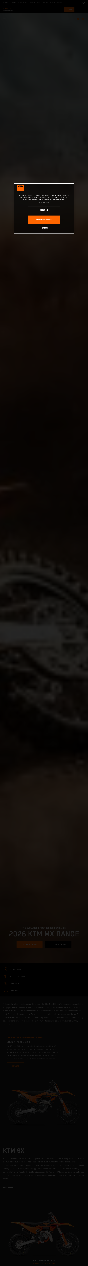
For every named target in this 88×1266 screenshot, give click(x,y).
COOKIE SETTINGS (44, 228)
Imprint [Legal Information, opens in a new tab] (47, 202)
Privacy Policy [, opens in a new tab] (42, 202)
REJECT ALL (44, 210)
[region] (44, 208)
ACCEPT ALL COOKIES (44, 219)
